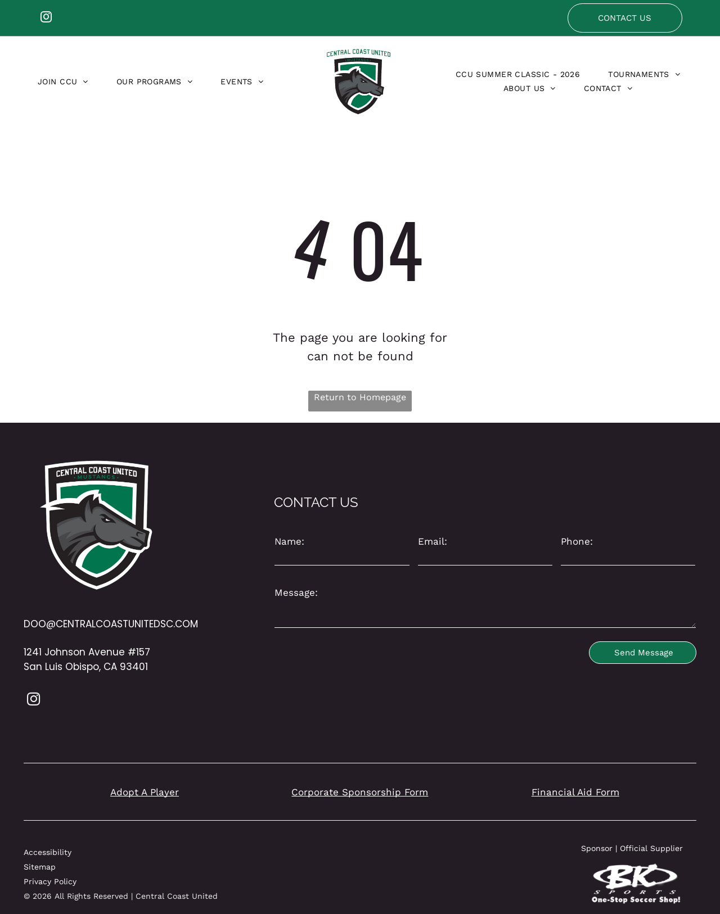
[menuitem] (63, 81)
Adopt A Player (144, 792)
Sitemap (40, 866)
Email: (432, 541)
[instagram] (46, 18)
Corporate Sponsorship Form (359, 792)
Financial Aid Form (575, 792)
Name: (289, 541)
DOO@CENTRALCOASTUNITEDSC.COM (111, 624)
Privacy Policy (50, 881)
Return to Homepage (360, 397)
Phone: (577, 541)
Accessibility (47, 852)
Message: (296, 592)
